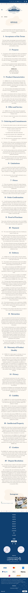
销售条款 (14, 521)
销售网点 (14, 517)
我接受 (24, 591)
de (11, 1)
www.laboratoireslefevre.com (14, 561)
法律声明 (14, 519)
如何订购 (14, 528)
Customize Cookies (14, 588)
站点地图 (14, 535)
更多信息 (14, 585)
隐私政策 (14, 523)
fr (9, 1)
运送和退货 (14, 530)
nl (13, 1)
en (15, 1)
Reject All (3, 591)
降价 (14, 533)
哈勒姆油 (14, 514)
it (21, 1)
